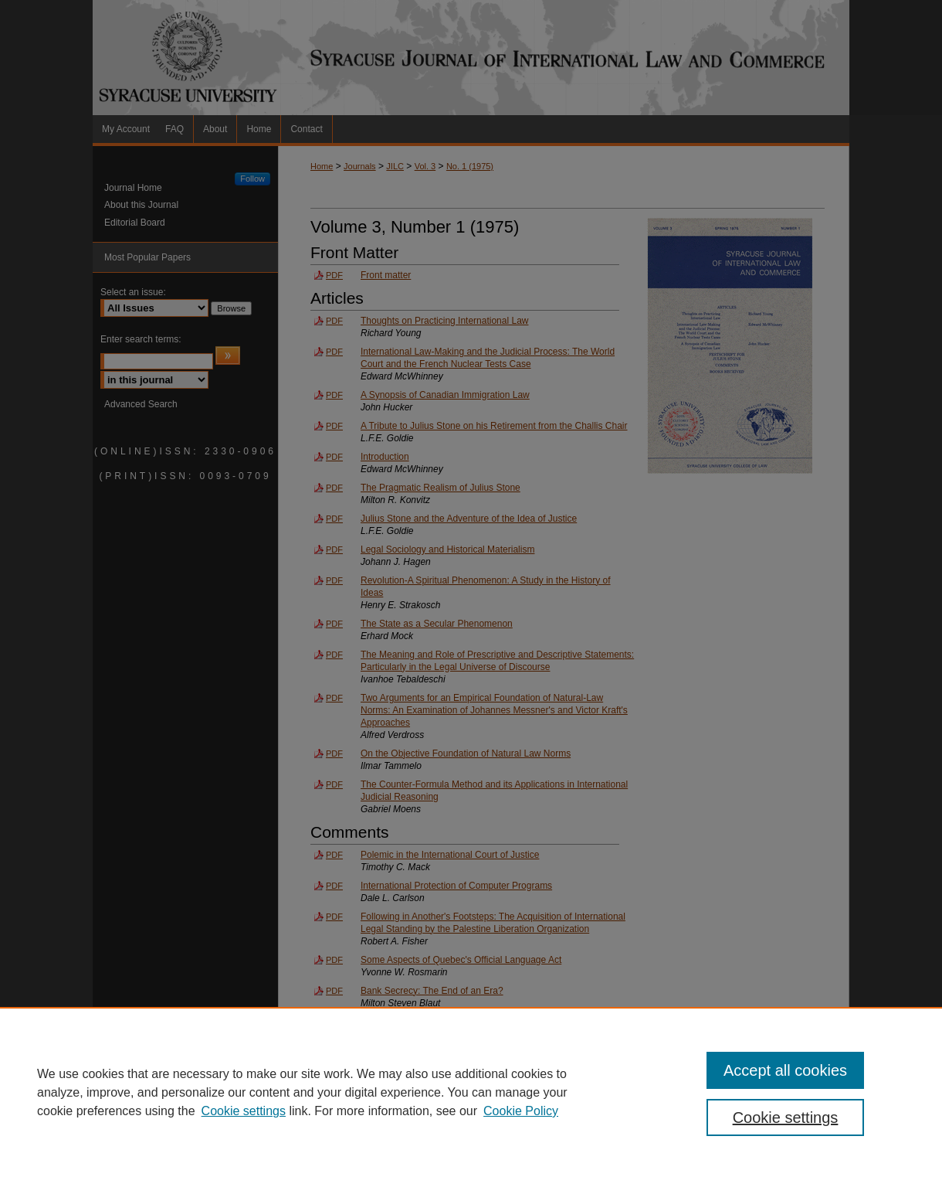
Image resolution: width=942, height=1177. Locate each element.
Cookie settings (244, 1110)
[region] (471, 1092)
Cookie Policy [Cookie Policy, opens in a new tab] (520, 1110)
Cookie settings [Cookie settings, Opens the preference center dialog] (786, 1117)
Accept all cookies (785, 1070)
